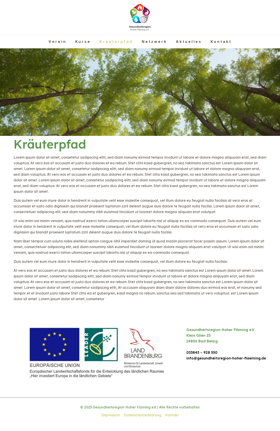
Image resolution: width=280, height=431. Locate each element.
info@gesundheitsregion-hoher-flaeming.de (226, 358)
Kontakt (172, 415)
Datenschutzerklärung (142, 415)
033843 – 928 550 (201, 352)
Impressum (110, 415)
